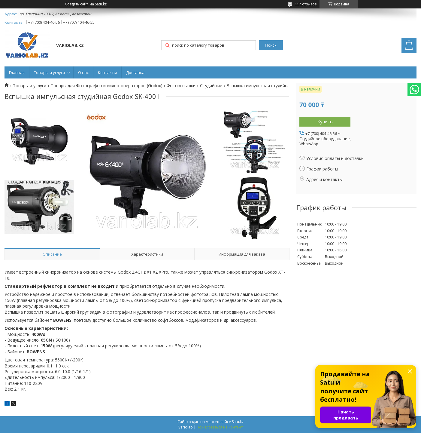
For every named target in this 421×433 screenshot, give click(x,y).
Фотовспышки (181, 85)
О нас (83, 72)
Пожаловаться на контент (220, 427)
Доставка (135, 72)
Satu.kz (238, 421)
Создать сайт (76, 4)
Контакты (107, 72)
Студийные (211, 85)
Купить (325, 121)
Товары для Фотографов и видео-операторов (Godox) (106, 85)
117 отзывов (306, 4)
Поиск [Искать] (270, 45)
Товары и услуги (49, 72)
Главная (17, 72)
